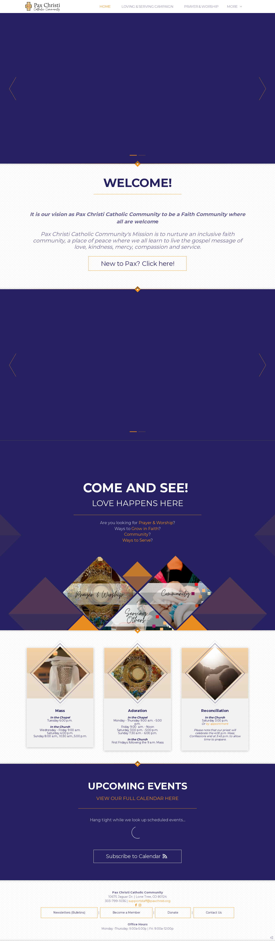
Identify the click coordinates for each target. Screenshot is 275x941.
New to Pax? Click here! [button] (137, 263)
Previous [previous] (12, 88)
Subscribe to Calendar (137, 856)
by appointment (217, 724)
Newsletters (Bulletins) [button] (69, 912)
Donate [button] (172, 912)
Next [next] (262, 88)
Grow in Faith (145, 528)
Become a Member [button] (126, 912)
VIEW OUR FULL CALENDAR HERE (137, 798)
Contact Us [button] (214, 912)
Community (136, 534)
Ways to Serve (136, 540)
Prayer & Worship (156, 522)
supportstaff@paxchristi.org (149, 901)
